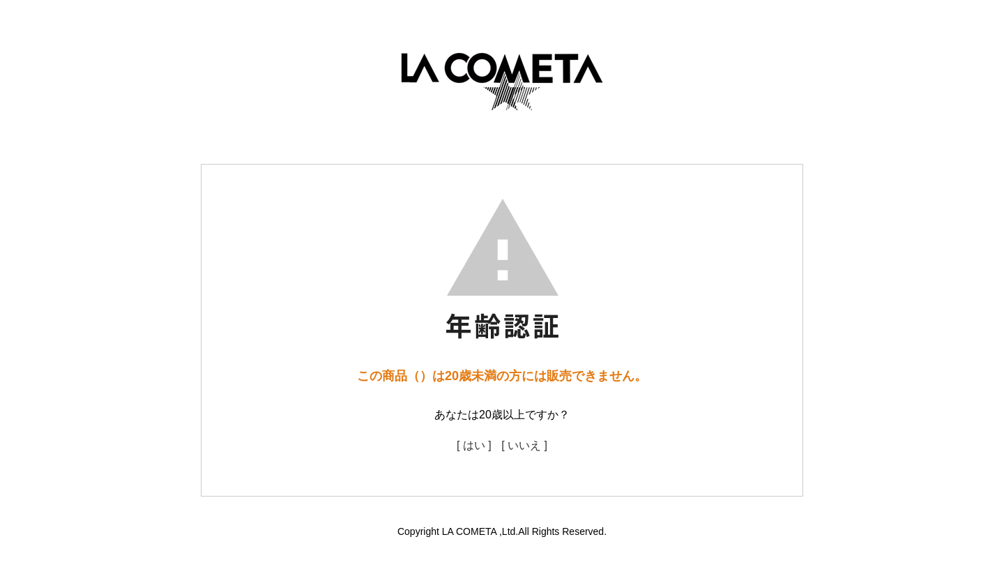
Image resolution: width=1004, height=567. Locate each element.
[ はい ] (474, 445)
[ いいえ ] (524, 445)
